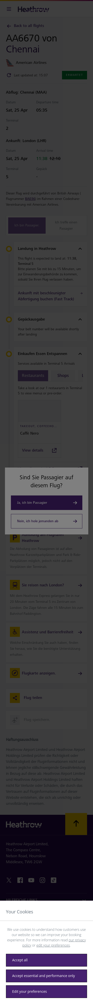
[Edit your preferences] (46, 991)
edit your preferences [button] (53, 945)
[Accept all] (46, 960)
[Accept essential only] (46, 976)
